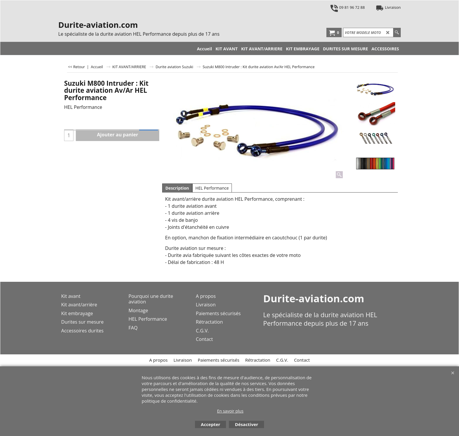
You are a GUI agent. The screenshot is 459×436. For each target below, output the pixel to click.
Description (177, 188)
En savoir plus (230, 411)
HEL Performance (212, 188)
